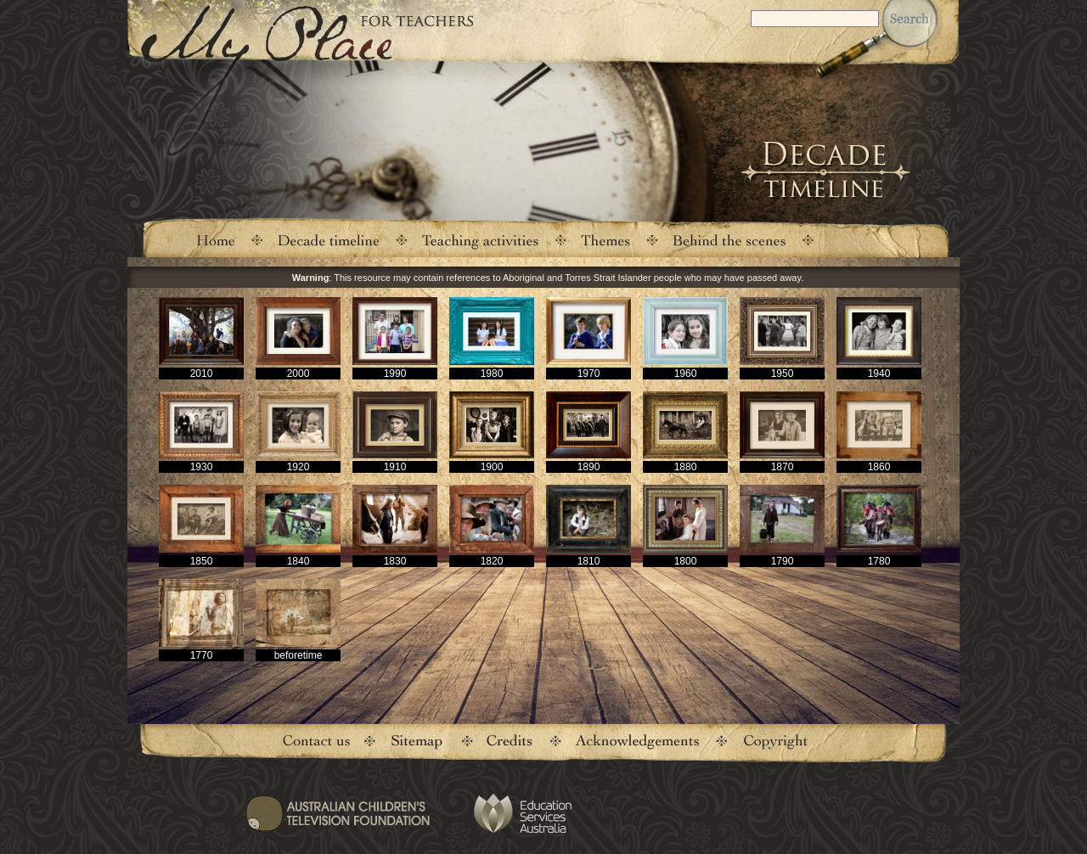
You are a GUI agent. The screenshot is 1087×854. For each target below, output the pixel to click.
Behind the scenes (729, 239)
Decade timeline (329, 239)
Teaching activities (480, 239)
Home (215, 239)
